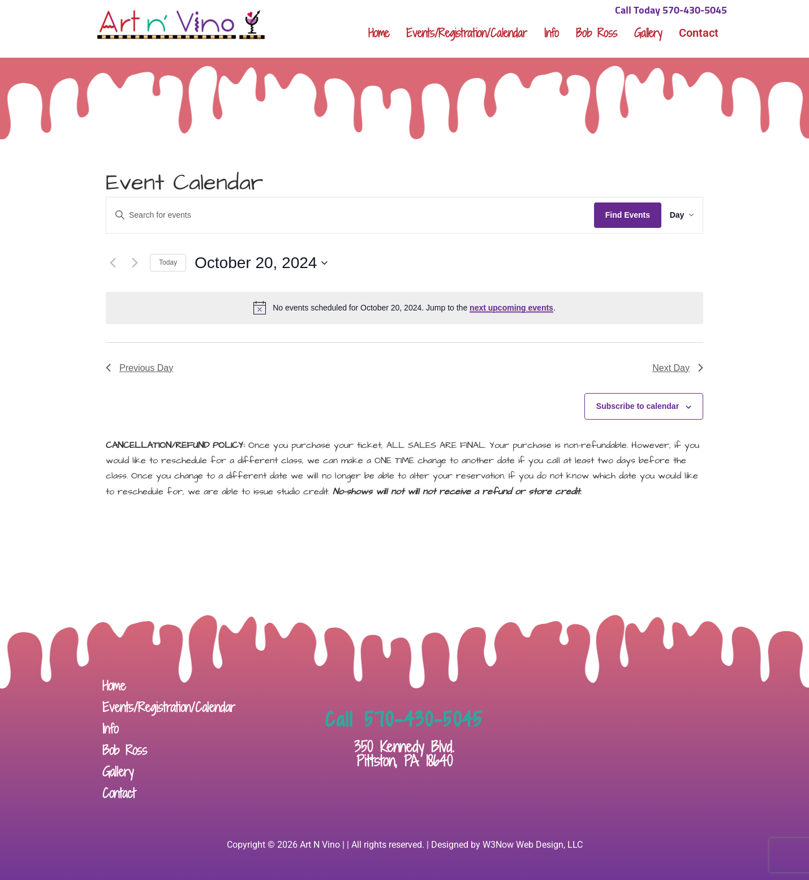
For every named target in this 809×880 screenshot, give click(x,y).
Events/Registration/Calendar (466, 32)
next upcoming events (511, 307)
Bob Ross (596, 32)
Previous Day (139, 368)
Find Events (617, 214)
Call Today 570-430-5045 (671, 11)
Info (551, 32)
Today (168, 262)
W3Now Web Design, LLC (533, 844)
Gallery (648, 32)
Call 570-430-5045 (404, 719)
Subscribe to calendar (637, 406)
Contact (698, 33)
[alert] (404, 307)
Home (378, 32)
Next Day (677, 368)
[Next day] (134, 263)
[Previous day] (112, 263)
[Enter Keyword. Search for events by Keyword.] (344, 215)
